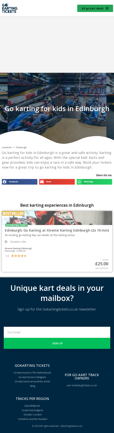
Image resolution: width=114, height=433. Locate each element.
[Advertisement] (57, 45)
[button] (19, 181)
